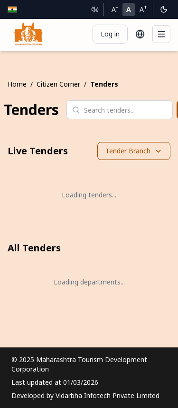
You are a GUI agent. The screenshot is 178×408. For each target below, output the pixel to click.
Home (17, 84)
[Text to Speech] (95, 9)
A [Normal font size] (128, 9)
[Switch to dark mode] (163, 9)
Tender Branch (133, 150)
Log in (110, 33)
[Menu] (161, 34)
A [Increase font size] (143, 8)
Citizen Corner (58, 84)
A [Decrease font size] (115, 8)
